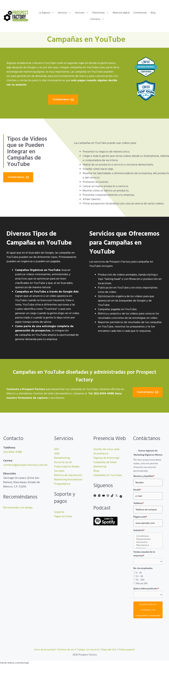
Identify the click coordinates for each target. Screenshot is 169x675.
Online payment (127, 650)
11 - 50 (139, 576)
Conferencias (140, 13)
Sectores (83, 13)
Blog (153, 13)
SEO (56, 449)
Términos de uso (65, 650)
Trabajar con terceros (88, 650)
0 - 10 (139, 572)
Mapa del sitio (108, 650)
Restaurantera (148, 539)
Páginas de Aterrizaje (106, 458)
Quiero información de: (146, 588)
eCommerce (100, 453)
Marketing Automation (68, 479)
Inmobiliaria (148, 536)
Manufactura (148, 545)
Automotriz (148, 542)
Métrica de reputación (68, 475)
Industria (138, 530)
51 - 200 (140, 579)
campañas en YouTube (89, 72)
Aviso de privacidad (44, 650)
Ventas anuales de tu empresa (144, 553)
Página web (140, 516)
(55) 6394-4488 (12, 452)
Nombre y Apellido (143, 476)
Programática (62, 484)
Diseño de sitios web (106, 449)
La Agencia (47, 13)
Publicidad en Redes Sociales (66, 468)
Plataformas (101, 13)
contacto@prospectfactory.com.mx (25, 465)
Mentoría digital (121, 13)
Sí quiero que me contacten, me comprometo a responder (148, 610)
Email (137, 489)
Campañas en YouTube (107, 475)
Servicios (65, 13)
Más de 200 (141, 583)
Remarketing (62, 458)
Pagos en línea (63, 516)
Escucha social (63, 462)
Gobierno (148, 548)
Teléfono (138, 503)
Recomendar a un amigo (18, 507)
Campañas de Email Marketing (105, 464)
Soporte (59, 512)
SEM (57, 453)
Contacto (98, 19)
